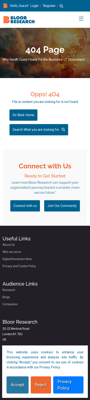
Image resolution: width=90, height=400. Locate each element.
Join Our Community (62, 206)
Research (9, 289)
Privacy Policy (64, 385)
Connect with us (25, 206)
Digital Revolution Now (17, 259)
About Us (9, 244)
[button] (61, 8)
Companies (10, 304)
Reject (41, 384)
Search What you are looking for (39, 130)
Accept (17, 384)
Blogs (6, 297)
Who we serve (12, 251)
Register (49, 6)
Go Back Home (23, 115)
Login (34, 6)
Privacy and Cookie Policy (19, 266)
